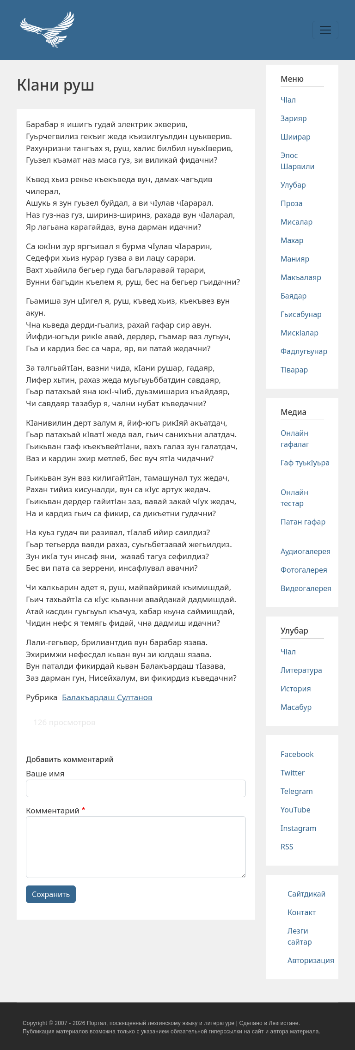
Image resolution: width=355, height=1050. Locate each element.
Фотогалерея (304, 570)
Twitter (293, 773)
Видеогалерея (306, 588)
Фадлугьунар (304, 351)
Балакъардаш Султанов (107, 697)
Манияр (295, 259)
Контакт (302, 912)
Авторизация (311, 960)
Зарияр (294, 118)
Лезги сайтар (300, 936)
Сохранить (51, 894)
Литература (301, 670)
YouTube (296, 810)
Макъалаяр (301, 277)
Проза (292, 203)
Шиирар (296, 137)
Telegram (297, 791)
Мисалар (296, 222)
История (296, 689)
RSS (287, 847)
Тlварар (294, 370)
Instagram (299, 828)
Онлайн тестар (294, 497)
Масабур (296, 707)
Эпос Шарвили (297, 160)
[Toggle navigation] (325, 30)
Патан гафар (303, 522)
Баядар (293, 296)
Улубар (293, 185)
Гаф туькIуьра (305, 463)
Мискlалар (299, 333)
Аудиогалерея (306, 551)
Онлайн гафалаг (295, 438)
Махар (292, 240)
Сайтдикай (307, 894)
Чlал (288, 100)
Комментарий (53, 810)
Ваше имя (45, 773)
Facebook (297, 754)
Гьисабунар (301, 314)
